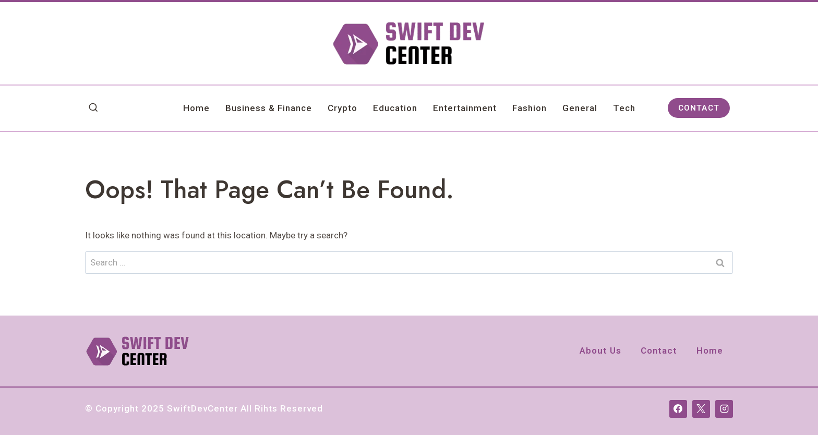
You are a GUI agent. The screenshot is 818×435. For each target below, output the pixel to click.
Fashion (529, 108)
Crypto (342, 108)
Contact (659, 350)
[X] (701, 409)
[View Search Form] (93, 108)
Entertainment (465, 108)
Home (196, 108)
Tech (624, 108)
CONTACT (698, 108)
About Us (600, 350)
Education (395, 108)
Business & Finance (268, 108)
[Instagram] (724, 409)
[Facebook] (678, 409)
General (579, 108)
